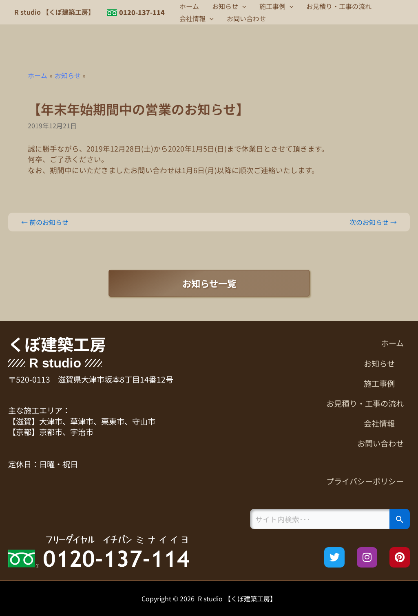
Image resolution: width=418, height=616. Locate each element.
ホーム (189, 6)
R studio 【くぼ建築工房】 (54, 12)
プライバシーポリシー (365, 481)
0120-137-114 (142, 12)
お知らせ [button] (229, 6)
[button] (242, 6)
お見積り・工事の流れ (339, 6)
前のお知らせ (45, 222)
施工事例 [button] (276, 6)
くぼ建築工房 (57, 344)
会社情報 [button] (196, 18)
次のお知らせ (373, 222)
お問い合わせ (246, 18)
